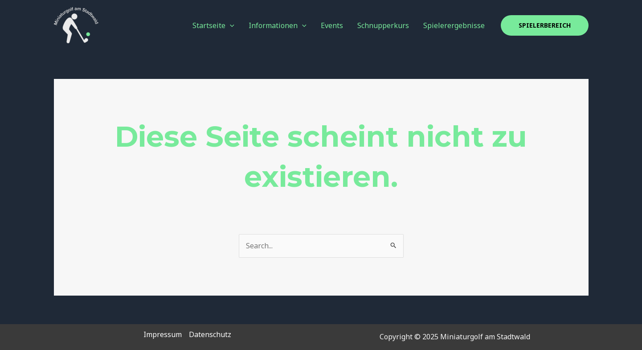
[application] (229, 25)
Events (332, 25)
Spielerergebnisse (454, 25)
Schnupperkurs (383, 25)
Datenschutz (210, 334)
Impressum (162, 334)
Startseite (213, 25)
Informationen (278, 25)
